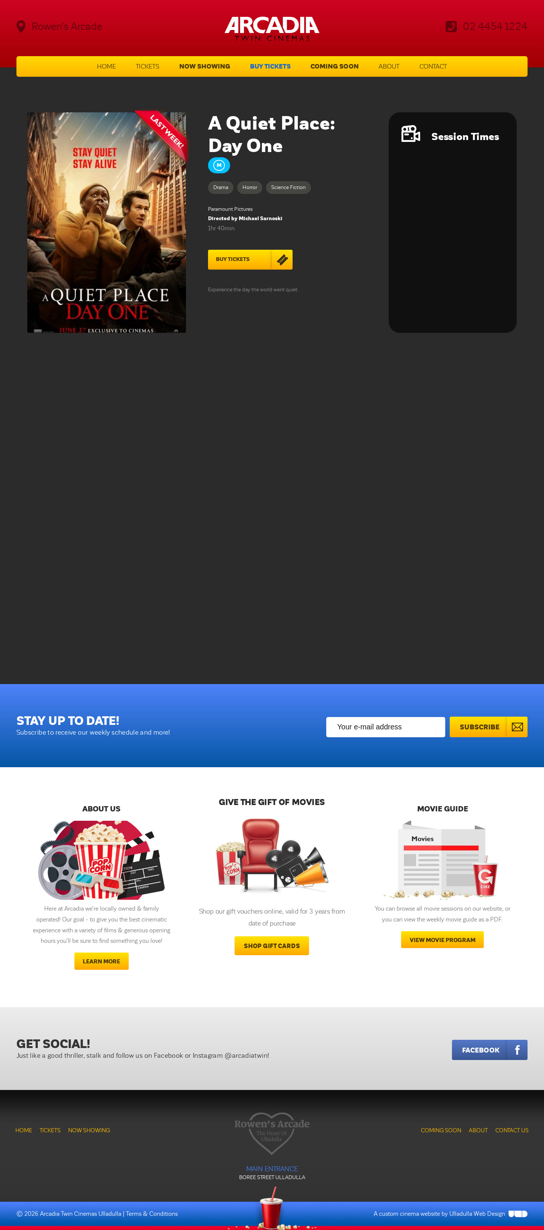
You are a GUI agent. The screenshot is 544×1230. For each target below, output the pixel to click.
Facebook (495, 1050)
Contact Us (512, 1130)
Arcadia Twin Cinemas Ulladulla (80, 1214)
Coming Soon (335, 66)
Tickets (147, 66)
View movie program (443, 940)
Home (106, 66)
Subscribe (494, 727)
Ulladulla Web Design (477, 1214)
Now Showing (204, 66)
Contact (433, 66)
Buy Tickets (270, 66)
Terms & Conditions (152, 1214)
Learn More (101, 961)
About (389, 66)
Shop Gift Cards (272, 946)
